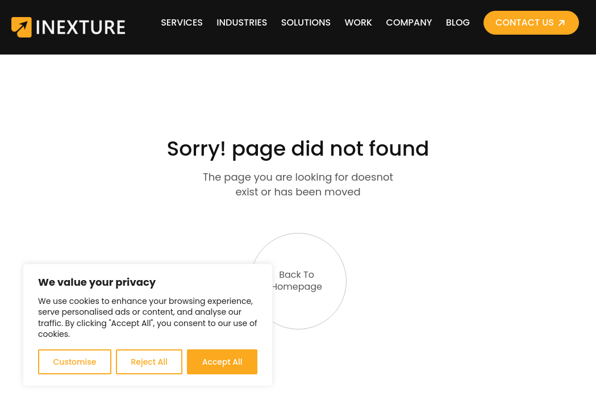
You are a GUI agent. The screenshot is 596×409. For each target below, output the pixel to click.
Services (182, 22)
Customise (75, 362)
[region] (148, 325)
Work (358, 22)
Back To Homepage (287, 263)
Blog (458, 22)
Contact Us (524, 22)
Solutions (306, 22)
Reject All (149, 362)
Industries (241, 22)
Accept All (222, 362)
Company (409, 22)
